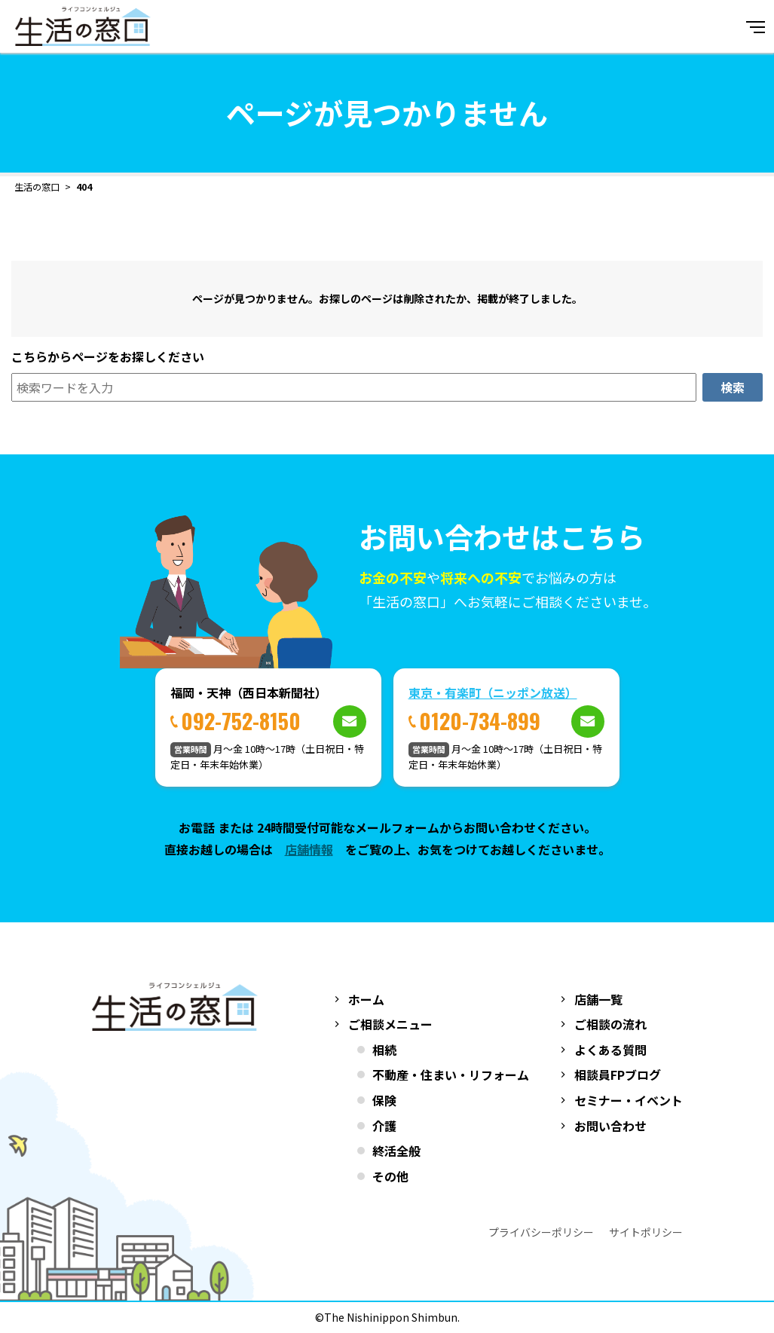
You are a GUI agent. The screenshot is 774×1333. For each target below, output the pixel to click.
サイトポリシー (646, 1232)
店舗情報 (309, 849)
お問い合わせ (610, 1126)
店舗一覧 (598, 999)
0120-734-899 (479, 720)
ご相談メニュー (390, 1024)
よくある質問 (610, 1050)
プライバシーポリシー (541, 1232)
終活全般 (396, 1151)
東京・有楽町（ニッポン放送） (492, 692)
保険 (384, 1100)
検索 (732, 387)
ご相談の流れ (610, 1024)
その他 (390, 1176)
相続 (384, 1050)
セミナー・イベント (628, 1100)
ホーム (366, 999)
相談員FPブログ (617, 1074)
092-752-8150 (241, 720)
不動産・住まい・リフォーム (450, 1074)
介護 (384, 1126)
